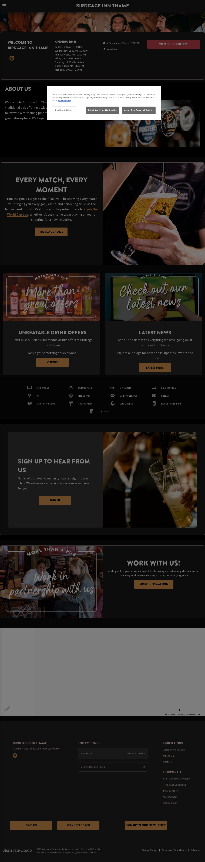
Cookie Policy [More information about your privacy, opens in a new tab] (64, 100)
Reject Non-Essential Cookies (102, 110)
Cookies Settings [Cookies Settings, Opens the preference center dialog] (64, 110)
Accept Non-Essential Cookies (139, 110)
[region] (104, 103)
